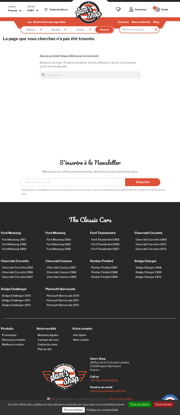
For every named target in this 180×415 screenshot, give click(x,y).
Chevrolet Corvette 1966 (17, 272)
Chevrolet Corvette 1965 (17, 267)
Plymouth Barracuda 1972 (63, 305)
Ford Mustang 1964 (59, 239)
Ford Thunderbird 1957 (105, 248)
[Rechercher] (90, 75)
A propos (123, 21)
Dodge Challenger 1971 (16, 300)
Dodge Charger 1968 (148, 267)
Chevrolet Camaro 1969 (61, 276)
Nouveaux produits (13, 339)
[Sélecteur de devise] (33, 10)
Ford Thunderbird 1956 (105, 244)
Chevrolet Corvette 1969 (151, 239)
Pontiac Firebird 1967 (104, 267)
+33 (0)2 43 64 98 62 (104, 380)
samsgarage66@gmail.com (108, 391)
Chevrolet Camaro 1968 (61, 272)
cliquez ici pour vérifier (120, 398)
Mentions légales (48, 335)
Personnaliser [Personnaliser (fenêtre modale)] (73, 410)
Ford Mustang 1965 (59, 244)
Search (104, 29)
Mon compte (81, 339)
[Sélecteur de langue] (15, 10)
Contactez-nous (47, 344)
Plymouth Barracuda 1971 (63, 300)
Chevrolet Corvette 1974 (151, 248)
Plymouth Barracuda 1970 (63, 295)
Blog (156, 21)
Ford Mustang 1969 (14, 248)
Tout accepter (139, 404)
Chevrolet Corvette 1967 (17, 276)
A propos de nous (48, 339)
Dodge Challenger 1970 (16, 295)
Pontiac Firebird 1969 (104, 276)
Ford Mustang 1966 (59, 248)
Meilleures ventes (13, 344)
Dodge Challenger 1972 (16, 305)
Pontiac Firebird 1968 (104, 272)
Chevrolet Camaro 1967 (61, 267)
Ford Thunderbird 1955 (105, 239)
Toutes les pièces (56, 9)
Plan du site (45, 349)
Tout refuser (163, 404)
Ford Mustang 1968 (14, 244)
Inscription (79, 335)
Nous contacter (141, 21)
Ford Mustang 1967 (14, 239)
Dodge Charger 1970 (148, 276)
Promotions (9, 335)
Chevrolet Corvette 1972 (151, 244)
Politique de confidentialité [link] (102, 409)
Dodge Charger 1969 (148, 272)
